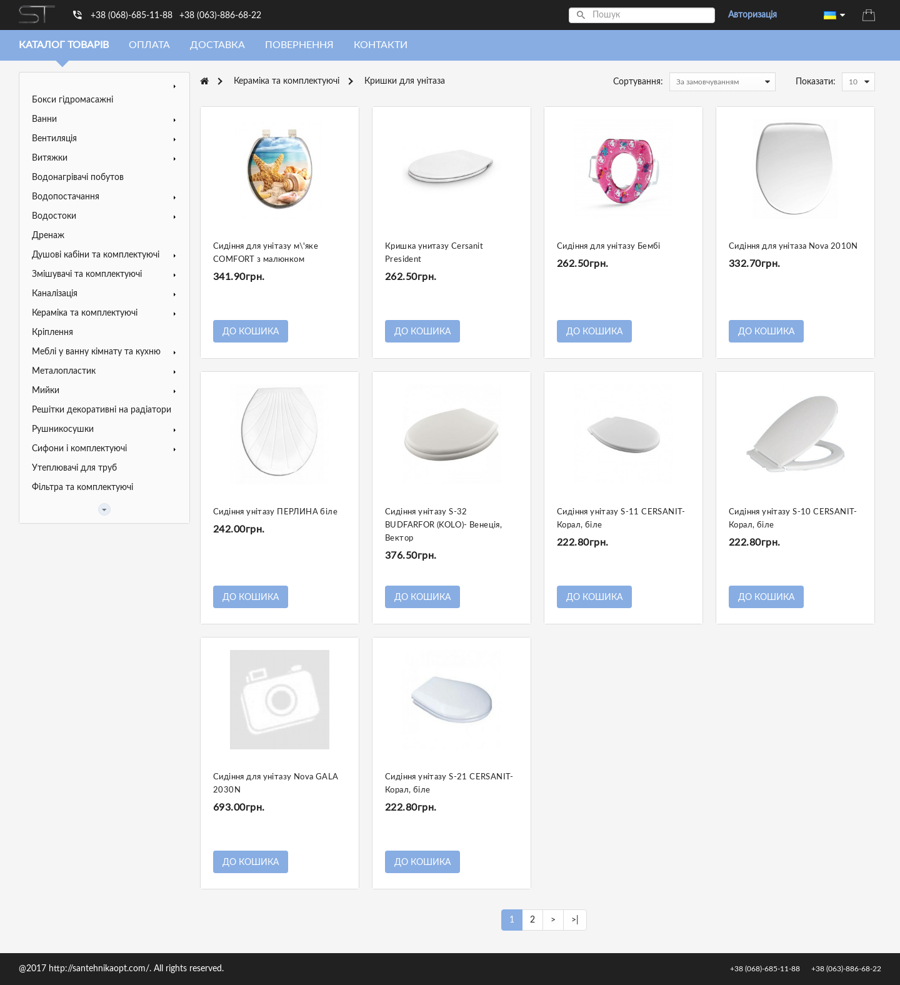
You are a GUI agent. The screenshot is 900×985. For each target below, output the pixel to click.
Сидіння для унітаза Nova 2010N (793, 246)
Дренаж (48, 235)
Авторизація (752, 15)
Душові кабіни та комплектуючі (95, 255)
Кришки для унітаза (404, 81)
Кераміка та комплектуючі (85, 313)
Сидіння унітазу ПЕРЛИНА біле (275, 512)
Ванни (44, 119)
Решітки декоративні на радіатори (101, 410)
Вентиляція (54, 138)
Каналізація (55, 293)
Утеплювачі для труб (74, 468)
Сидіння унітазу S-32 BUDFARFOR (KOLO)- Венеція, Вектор (443, 525)
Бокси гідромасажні (72, 100)
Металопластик (64, 371)
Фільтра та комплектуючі (82, 487)
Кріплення (52, 332)
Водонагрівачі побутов (78, 177)
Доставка (217, 45)
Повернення (299, 45)
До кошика (250, 332)
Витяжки (50, 158)
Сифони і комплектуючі (79, 448)
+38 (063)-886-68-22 (220, 15)
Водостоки (54, 216)
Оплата (149, 45)
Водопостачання (65, 196)
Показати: (816, 82)
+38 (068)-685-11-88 (131, 15)
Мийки (45, 390)
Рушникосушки (63, 429)
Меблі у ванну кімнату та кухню (96, 352)
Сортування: (638, 82)
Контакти (381, 45)
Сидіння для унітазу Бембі (609, 246)
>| (575, 920)
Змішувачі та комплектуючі (87, 274)
